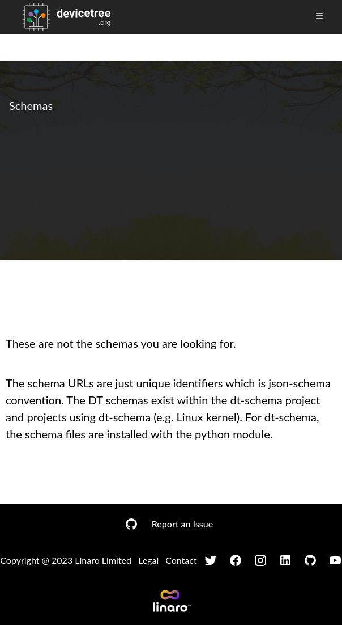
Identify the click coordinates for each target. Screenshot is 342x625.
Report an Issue (182, 523)
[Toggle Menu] (319, 15)
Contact (180, 560)
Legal (148, 560)
